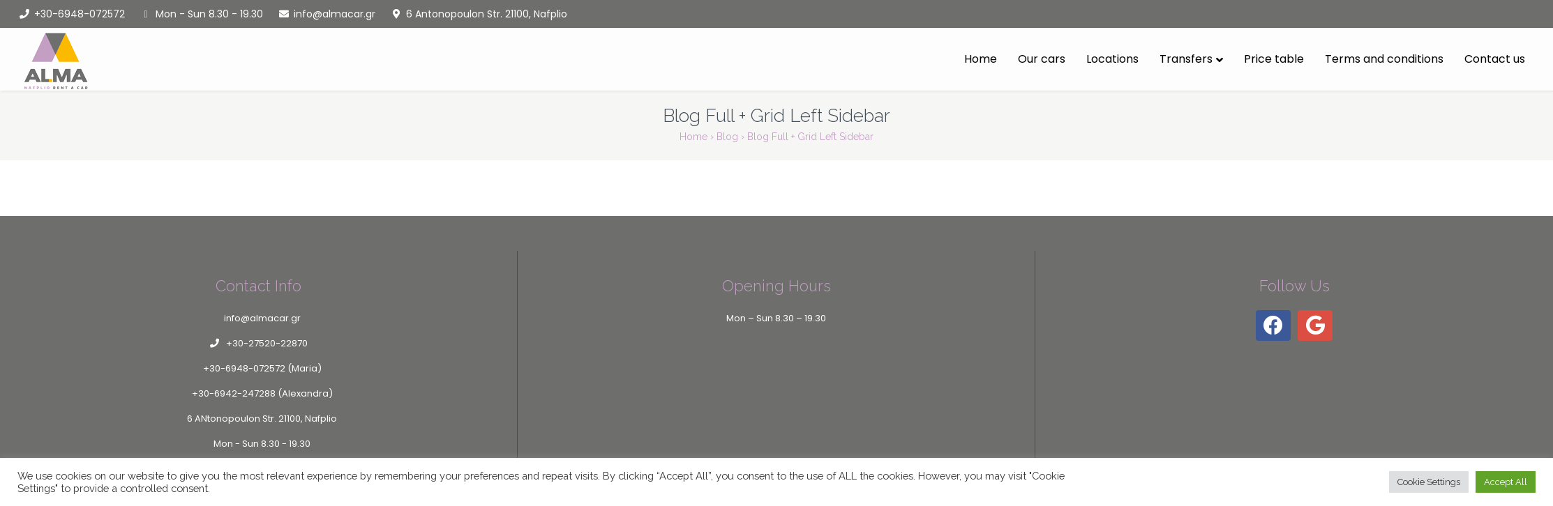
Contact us (1494, 59)
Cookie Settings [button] (1428, 482)
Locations (1112, 59)
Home (980, 59)
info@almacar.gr (326, 14)
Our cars (1041, 59)
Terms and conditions (1384, 59)
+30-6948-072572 (71, 14)
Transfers (1186, 59)
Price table (1274, 59)
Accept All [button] (1505, 482)
